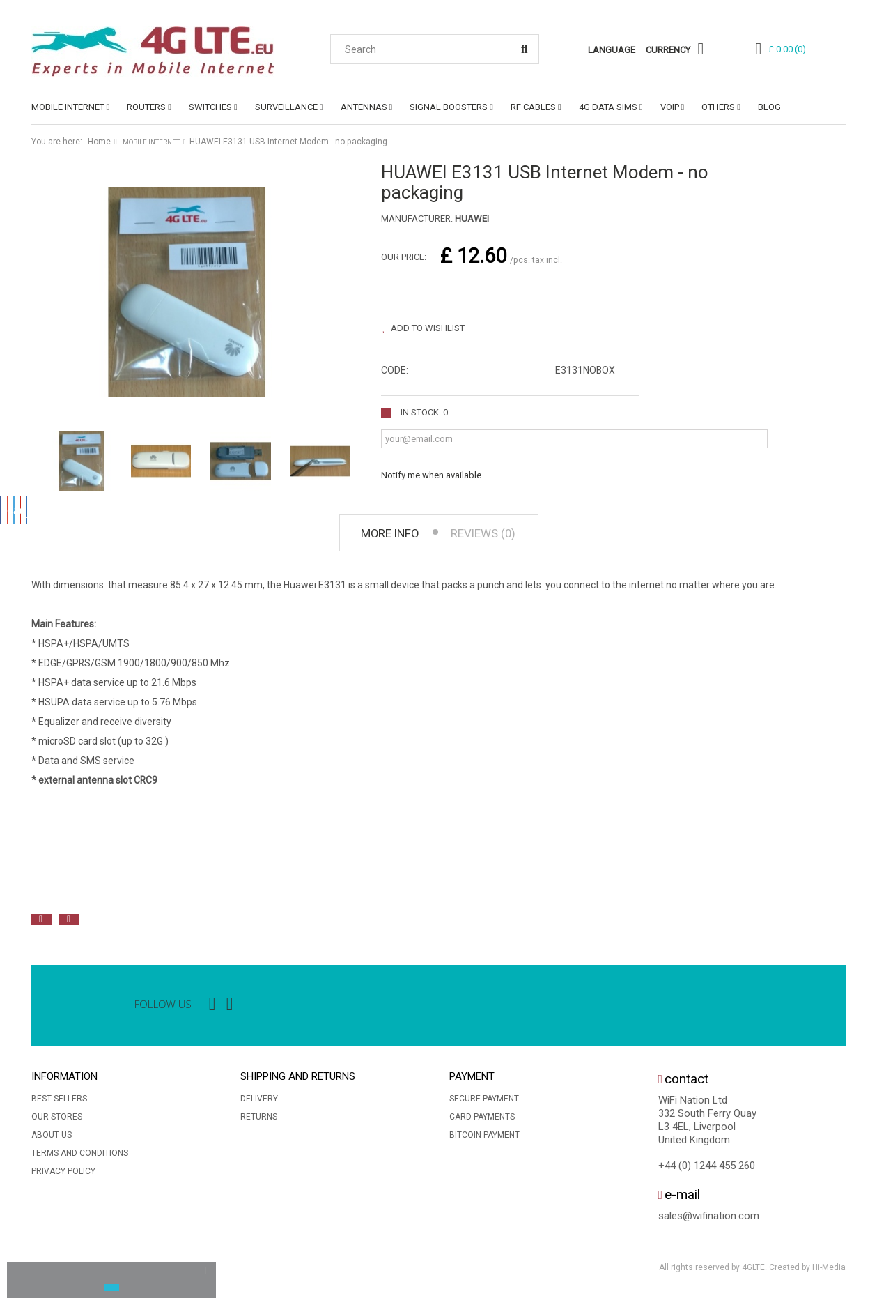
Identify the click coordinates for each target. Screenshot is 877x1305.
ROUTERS (146, 107)
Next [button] (69, 924)
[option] (185, 893)
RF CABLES (533, 107)
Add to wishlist (439, 321)
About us (51, 1140)
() (787, 49)
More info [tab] (378, 535)
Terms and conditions (79, 1158)
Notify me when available (431, 469)
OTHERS (718, 107)
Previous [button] (41, 924)
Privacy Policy (63, 1176)
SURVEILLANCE (286, 107)
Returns (258, 1122)
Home (99, 141)
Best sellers (59, 1103)
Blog (769, 107)
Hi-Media (829, 1273)
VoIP (669, 107)
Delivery (259, 1103)
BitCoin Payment (484, 1140)
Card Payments (482, 1122)
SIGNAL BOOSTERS (449, 107)
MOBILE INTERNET (67, 107)
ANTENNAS (364, 107)
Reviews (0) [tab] (494, 535)
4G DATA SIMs (608, 107)
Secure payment (484, 1103)
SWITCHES (210, 107)
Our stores (56, 1122)
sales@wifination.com (708, 1221)
